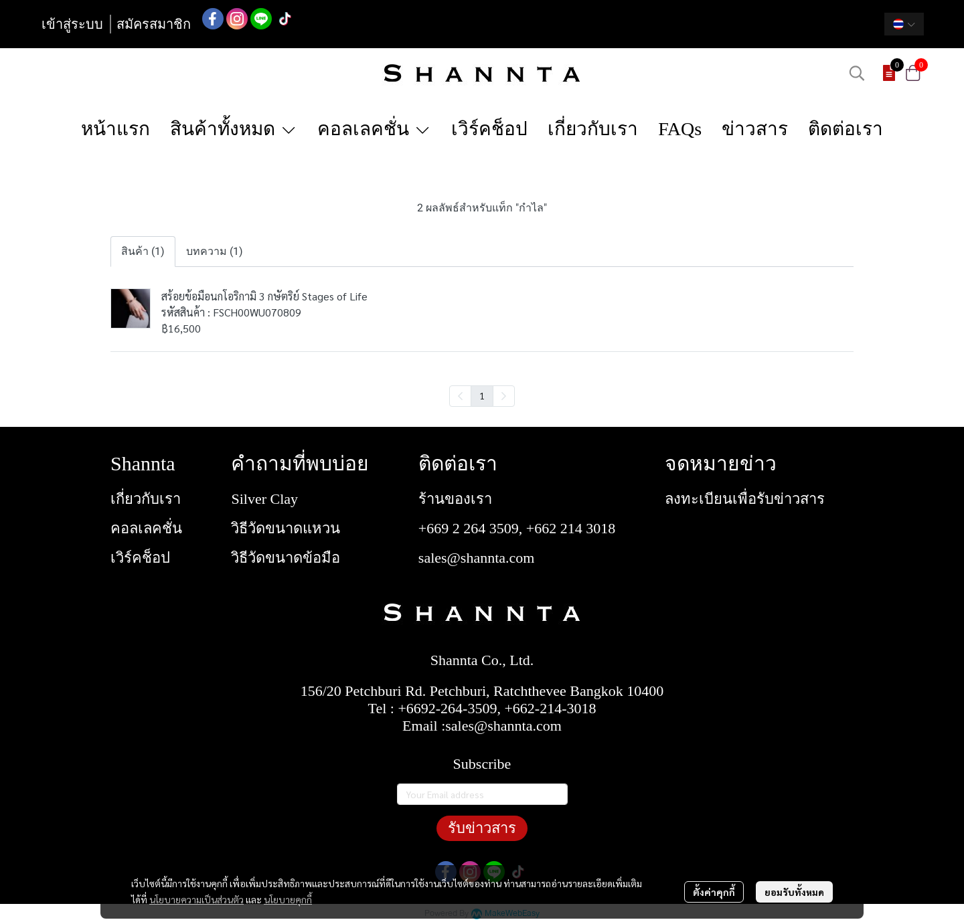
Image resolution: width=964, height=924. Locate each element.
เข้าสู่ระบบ (72, 24)
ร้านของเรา (455, 498)
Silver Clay (264, 498)
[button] (904, 24)
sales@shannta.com (476, 557)
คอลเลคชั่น (146, 528)
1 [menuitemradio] (482, 395)
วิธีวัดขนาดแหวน (285, 528)
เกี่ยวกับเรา (145, 498)
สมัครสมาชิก (153, 24)
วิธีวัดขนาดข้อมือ (285, 557)
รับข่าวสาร (482, 828)
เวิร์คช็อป (140, 557)
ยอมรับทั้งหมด (794, 892)
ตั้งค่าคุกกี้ (714, 892)
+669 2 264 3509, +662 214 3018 (516, 528)
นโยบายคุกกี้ (288, 899)
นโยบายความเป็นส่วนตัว (196, 899)
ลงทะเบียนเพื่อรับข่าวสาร (745, 498)
